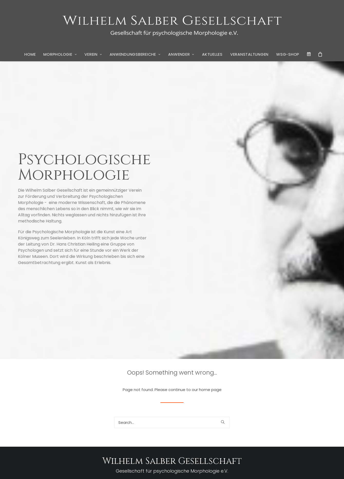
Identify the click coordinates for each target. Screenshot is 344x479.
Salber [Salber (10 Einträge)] (263, 424)
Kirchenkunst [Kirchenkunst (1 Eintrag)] (298, 402)
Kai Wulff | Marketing (245, 468)
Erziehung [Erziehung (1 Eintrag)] (314, 390)
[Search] (172, 296)
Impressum (139, 468)
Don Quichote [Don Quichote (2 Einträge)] (267, 389)
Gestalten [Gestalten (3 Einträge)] (241, 401)
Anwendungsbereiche (135, 54)
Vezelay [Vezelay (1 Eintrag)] (308, 440)
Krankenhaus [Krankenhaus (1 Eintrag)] (239, 409)
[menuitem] (30, 54)
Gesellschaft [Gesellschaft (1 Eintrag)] (312, 396)
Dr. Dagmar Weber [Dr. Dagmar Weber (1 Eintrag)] (294, 390)
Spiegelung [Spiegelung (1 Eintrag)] (237, 434)
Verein (93, 54)
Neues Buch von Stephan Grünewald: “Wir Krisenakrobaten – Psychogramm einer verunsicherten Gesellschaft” (75, 424)
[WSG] (172, 23)
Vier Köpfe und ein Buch (92, 437)
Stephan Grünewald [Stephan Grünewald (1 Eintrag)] (259, 434)
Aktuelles (212, 54)
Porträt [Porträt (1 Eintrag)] (234, 416)
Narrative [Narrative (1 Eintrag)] (315, 409)
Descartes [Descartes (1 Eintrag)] (236, 390)
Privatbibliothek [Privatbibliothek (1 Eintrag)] (250, 416)
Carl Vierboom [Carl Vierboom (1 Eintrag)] (279, 384)
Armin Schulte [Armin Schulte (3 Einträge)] (283, 377)
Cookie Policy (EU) (188, 468)
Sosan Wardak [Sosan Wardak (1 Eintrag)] (314, 426)
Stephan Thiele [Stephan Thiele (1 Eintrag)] (284, 434)
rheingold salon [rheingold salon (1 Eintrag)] (240, 426)
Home (30, 54)
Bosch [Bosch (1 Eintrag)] (234, 384)
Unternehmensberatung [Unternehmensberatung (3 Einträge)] (274, 439)
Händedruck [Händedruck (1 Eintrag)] (279, 402)
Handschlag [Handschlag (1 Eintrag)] (262, 402)
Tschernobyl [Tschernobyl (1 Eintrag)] (238, 440)
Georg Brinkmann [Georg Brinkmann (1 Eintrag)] (241, 396)
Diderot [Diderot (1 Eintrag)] (248, 390)
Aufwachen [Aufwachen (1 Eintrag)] (317, 378)
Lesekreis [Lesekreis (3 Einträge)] (273, 408)
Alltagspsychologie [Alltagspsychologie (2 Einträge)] (248, 377)
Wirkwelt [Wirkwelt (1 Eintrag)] (291, 447)
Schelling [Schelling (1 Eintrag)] (282, 426)
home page (210, 263)
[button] (222, 296)
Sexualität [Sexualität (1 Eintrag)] (296, 426)
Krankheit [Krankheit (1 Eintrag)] (255, 409)
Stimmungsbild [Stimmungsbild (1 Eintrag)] (306, 434)
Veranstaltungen (249, 54)
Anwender (181, 54)
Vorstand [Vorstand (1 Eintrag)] (236, 447)
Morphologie (60, 54)
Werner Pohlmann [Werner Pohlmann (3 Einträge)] (263, 446)
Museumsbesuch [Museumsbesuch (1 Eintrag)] (296, 409)
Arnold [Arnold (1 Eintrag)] (304, 378)
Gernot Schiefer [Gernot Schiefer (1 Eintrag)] (264, 396)
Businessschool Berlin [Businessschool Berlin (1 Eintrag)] (253, 384)
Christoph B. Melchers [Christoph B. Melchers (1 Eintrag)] (304, 384)
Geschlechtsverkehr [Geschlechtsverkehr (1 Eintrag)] (289, 396)
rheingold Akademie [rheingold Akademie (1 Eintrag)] (310, 416)
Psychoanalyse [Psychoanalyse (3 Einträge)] (279, 415)
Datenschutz (161, 468)
